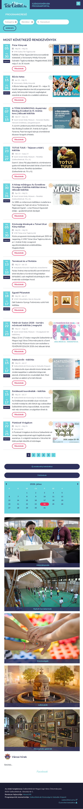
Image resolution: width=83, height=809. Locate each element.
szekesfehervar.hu (69, 800)
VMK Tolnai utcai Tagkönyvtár (24, 233)
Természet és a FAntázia (24, 261)
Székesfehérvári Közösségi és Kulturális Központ (31, 366)
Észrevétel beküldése (68, 803)
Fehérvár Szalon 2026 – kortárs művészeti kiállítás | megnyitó (28, 324)
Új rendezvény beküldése (42, 466)
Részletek (19, 68)
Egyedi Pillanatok (21, 292)
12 (62, 497)
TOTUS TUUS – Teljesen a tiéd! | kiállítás (28, 149)
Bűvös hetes (18, 76)
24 (44, 504)
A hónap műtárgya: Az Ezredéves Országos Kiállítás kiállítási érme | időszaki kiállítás (29, 187)
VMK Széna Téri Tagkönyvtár (23, 52)
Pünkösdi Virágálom (22, 422)
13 (9, 500)
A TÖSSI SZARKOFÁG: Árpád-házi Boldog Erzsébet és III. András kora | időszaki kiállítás (29, 111)
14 (18, 500)
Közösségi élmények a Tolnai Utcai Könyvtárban (29, 225)
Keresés (10, 28)
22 (27, 504)
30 (36, 508)
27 (9, 508)
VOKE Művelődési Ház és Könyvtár (26, 299)
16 (36, 500)
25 (53, 504)
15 (27, 500)
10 (44, 497)
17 (44, 500)
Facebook (42, 771)
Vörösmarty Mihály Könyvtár (23, 83)
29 (27, 508)
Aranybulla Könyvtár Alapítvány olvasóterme (29, 267)
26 (62, 504)
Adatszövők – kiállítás (23, 359)
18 (53, 500)
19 (62, 500)
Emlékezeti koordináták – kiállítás (29, 391)
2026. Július (36, 484)
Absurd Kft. (27, 794)
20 (9, 504)
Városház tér (17, 429)
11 (53, 497)
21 (18, 504)
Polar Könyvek (19, 45)
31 (44, 508)
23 (36, 504)
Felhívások (42, 475)
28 (18, 508)
